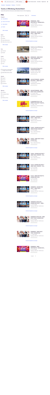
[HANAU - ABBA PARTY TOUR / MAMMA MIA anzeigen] (23, 141)
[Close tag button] (28, 15)
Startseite (3, 5)
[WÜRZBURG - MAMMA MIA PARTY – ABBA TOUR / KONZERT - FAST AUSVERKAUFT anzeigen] (23, 34)
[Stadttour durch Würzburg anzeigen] (23, 49)
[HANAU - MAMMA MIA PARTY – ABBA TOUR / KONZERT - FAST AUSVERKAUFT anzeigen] (23, 156)
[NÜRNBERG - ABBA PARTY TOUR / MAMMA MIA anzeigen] (23, 234)
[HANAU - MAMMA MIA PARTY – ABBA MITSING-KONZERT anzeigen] (23, 130)
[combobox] (22, 1)
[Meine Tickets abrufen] (32, 2)
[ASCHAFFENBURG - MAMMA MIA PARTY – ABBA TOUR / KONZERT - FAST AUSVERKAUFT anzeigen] (23, 82)
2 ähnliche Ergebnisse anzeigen (31, 41)
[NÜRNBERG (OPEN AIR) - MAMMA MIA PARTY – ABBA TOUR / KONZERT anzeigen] (23, 204)
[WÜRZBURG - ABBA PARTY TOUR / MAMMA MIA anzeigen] (23, 59)
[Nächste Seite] (35, 256)
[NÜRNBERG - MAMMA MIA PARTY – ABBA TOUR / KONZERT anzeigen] (23, 189)
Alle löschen (34, 15)
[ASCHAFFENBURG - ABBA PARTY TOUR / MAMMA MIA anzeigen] (23, 93)
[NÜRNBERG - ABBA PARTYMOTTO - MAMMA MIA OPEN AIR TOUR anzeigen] (23, 249)
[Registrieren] (43, 2)
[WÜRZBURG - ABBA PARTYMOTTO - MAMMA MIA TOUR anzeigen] (23, 23)
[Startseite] (2, 1)
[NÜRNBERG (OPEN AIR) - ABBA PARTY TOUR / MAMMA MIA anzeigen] (23, 219)
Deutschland (8, 5)
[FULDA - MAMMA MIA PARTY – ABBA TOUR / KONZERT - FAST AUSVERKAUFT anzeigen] (23, 167)
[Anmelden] (39, 2)
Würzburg (13, 5)
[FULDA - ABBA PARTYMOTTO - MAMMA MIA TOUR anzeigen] (23, 178)
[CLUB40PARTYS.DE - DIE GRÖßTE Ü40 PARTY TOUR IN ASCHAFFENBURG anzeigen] (23, 104)
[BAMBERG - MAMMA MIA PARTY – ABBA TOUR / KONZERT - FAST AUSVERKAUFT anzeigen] (23, 119)
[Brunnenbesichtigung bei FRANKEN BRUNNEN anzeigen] (23, 71)
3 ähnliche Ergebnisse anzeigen (31, 110)
